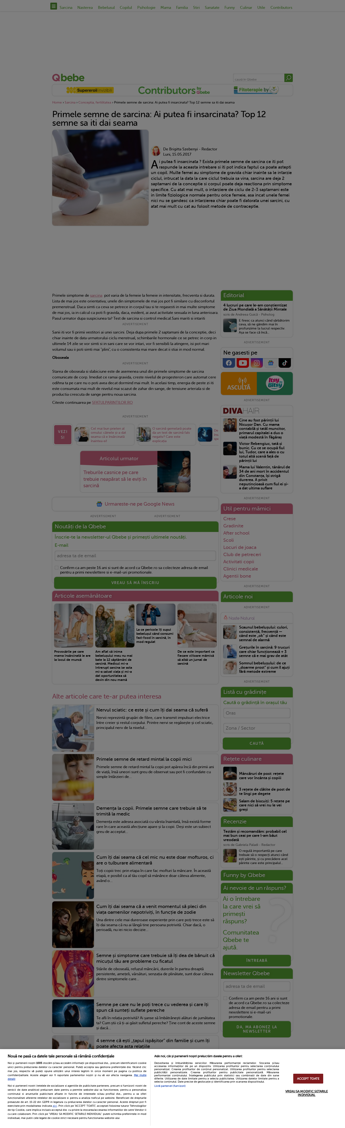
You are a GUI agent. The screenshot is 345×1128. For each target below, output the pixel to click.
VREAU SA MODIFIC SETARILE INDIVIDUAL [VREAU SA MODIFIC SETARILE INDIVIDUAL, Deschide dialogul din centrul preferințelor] (306, 1093)
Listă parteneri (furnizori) (169, 1086)
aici (55, 1105)
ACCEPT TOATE (308, 1078)
